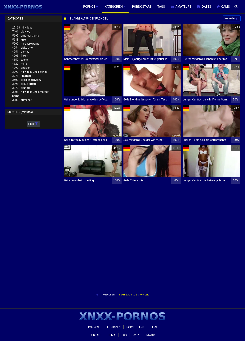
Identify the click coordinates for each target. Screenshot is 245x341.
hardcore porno (25, 44)
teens (20, 60)
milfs (19, 64)
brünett (21, 88)
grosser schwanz (27, 80)
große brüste (24, 84)
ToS (124, 335)
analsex (21, 68)
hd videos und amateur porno (30, 93)
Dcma (111, 335)
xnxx (19, 40)
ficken (20, 56)
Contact (96, 335)
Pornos (93, 327)
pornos (20, 52)
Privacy (150, 335)
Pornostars (135, 327)
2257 (136, 335)
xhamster (22, 76)
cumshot (22, 100)
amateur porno (25, 36)
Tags (153, 327)
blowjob (21, 32)
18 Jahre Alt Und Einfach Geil (133, 295)
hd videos (22, 28)
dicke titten (23, 48)
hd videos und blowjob (29, 72)
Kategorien (109, 295)
